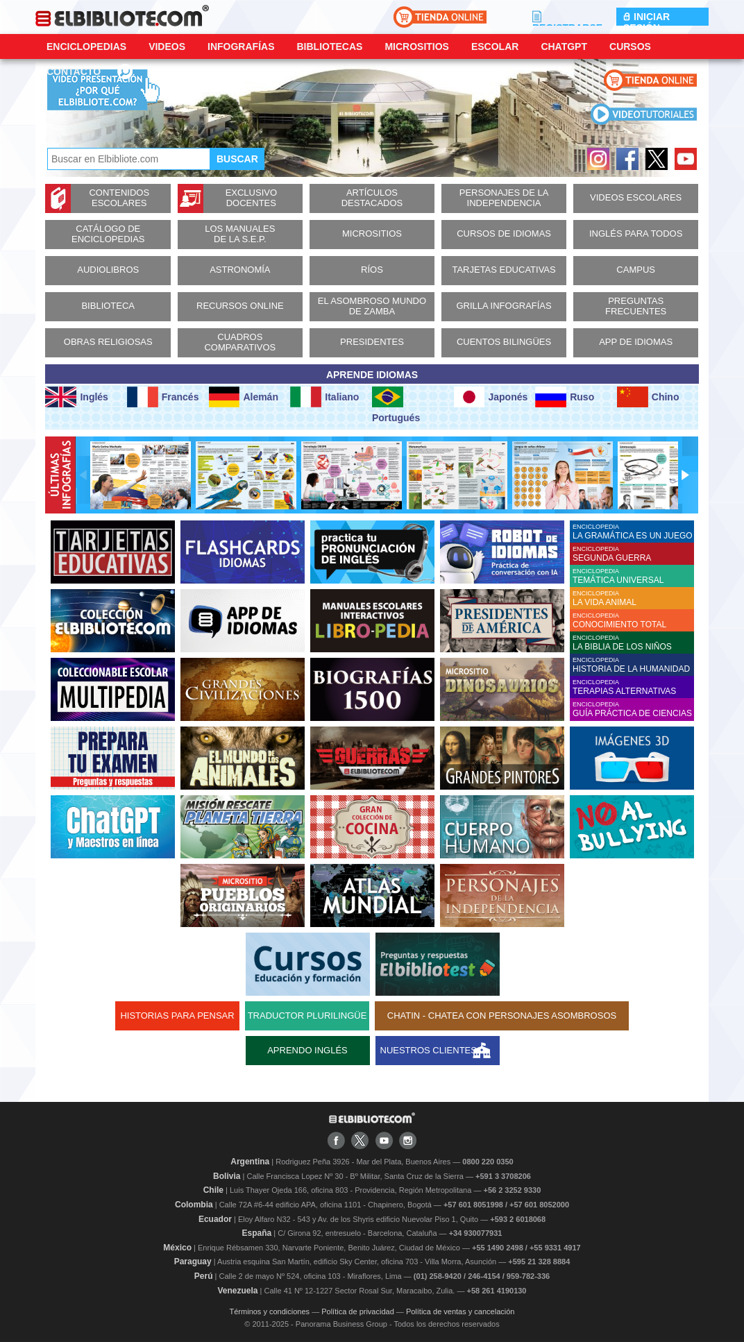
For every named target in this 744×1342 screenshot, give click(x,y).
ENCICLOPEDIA (633, 532)
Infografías (241, 46)
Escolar (494, 46)
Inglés (76, 397)
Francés (162, 397)
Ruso (564, 397)
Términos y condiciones (270, 1311)
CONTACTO (73, 71)
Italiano (324, 397)
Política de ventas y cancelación (460, 1311)
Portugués (396, 405)
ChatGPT (564, 46)
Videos (167, 46)
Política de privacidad (357, 1311)
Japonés (491, 397)
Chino (648, 397)
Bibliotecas (329, 46)
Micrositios (416, 46)
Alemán (243, 397)
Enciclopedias (86, 46)
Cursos (630, 46)
